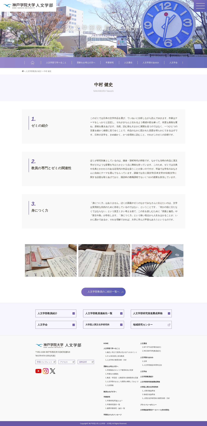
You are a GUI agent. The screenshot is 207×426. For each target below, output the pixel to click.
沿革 (145, 361)
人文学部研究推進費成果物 (147, 313)
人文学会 (173, 62)
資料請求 (83, 362)
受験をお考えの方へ (86, 62)
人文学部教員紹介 (47, 313)
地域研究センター (143, 324)
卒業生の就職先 (112, 374)
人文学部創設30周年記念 (153, 365)
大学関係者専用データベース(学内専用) (154, 410)
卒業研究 (110, 62)
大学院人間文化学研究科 (97, 324)
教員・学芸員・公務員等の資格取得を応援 (122, 378)
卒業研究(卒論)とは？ (115, 401)
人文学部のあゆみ (151, 62)
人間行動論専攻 (149, 391)
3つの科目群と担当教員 (115, 356)
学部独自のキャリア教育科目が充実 (120, 370)
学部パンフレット (44, 362)
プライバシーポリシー (148, 405)
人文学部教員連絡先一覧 (98, 313)
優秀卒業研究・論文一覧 (116, 408)
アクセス (64, 362)
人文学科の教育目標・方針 (117, 360)
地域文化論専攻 (149, 394)
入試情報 (110, 385)
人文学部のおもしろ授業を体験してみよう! (122, 381)
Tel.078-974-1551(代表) (45, 356)
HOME (33, 62)
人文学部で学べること (56, 62)
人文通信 (128, 62)
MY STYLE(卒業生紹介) (152, 347)
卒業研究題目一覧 (113, 404)
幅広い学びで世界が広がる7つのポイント (122, 352)
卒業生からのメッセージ (113, 415)
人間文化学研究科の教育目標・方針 (157, 398)
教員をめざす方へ (110, 392)
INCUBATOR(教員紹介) (152, 351)
